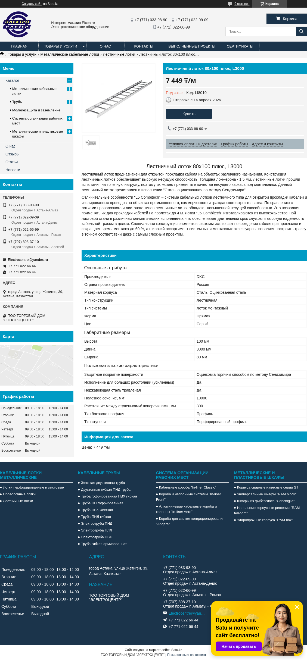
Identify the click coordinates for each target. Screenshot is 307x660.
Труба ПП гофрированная (102, 503)
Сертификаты (240, 46)
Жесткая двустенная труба (103, 483)
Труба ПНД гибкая (96, 517)
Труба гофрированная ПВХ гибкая (109, 496)
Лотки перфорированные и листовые (33, 487)
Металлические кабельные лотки (70, 54)
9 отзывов (241, 4)
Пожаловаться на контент (186, 655)
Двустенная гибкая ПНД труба (106, 489)
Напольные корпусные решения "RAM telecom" (267, 510)
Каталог (12, 80)
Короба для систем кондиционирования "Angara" (190, 521)
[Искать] (301, 31)
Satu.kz (176, 650)
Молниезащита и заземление (36, 110)
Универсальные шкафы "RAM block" (266, 494)
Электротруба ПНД (96, 523)
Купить (188, 113)
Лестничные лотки (119, 54)
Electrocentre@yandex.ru (28, 260)
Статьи (11, 162)
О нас (105, 46)
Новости (12, 170)
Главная (19, 46)
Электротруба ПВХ (96, 537)
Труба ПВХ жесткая (97, 510)
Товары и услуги (60, 46)
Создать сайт (32, 4)
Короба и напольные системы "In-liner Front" (188, 497)
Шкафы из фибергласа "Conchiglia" (266, 501)
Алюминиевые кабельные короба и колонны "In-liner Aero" (186, 509)
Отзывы (12, 154)
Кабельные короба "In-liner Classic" (187, 487)
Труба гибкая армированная (104, 544)
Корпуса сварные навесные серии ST (268, 487)
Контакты (143, 46)
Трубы (17, 102)
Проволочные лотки (19, 494)
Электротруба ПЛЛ (96, 530)
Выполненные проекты (192, 46)
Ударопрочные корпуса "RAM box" (265, 520)
